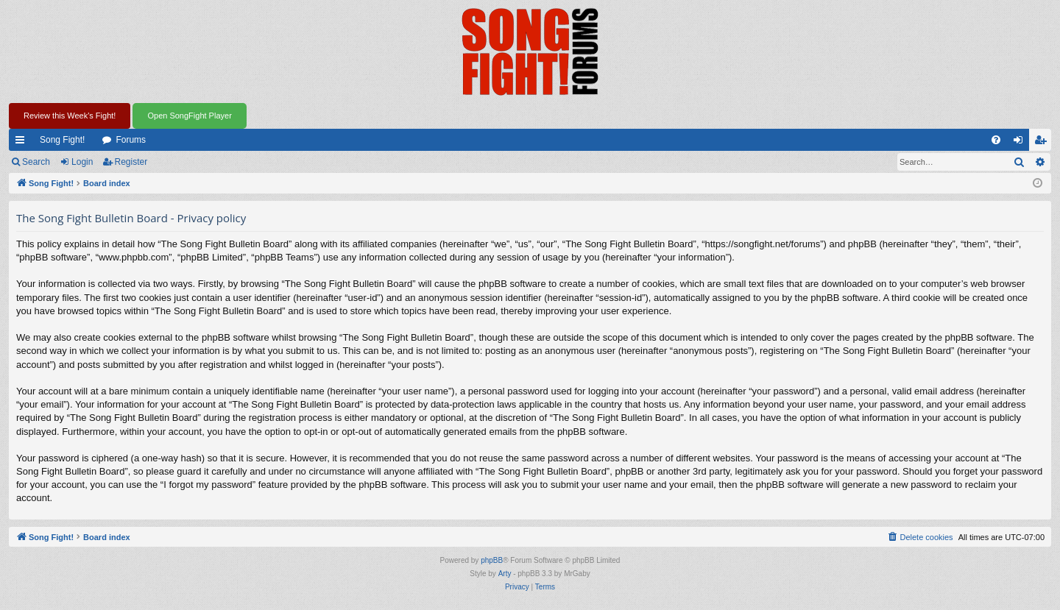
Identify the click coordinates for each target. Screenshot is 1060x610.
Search (36, 162)
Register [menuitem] (1043, 143)
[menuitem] (996, 140)
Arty (505, 574)
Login (82, 162)
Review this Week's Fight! (70, 115)
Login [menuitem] (1021, 143)
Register (131, 162)
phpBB (492, 560)
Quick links (23, 143)
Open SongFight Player (189, 115)
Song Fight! (62, 140)
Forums (131, 140)
